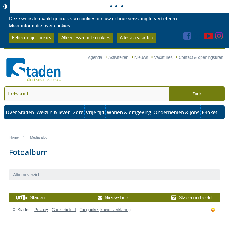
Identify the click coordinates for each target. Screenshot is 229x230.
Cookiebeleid (64, 209)
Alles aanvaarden (136, 37)
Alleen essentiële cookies (85, 37)
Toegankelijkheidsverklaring (105, 209)
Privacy (41, 209)
